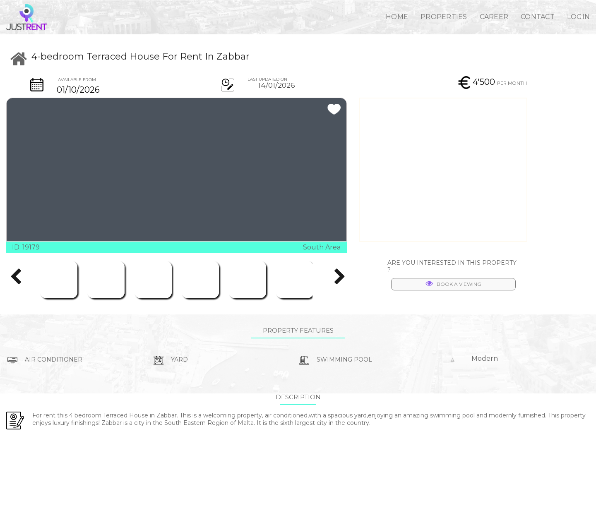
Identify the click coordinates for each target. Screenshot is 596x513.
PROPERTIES (444, 17)
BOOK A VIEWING (453, 284)
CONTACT (538, 17)
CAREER (494, 17)
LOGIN (578, 17)
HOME (397, 17)
